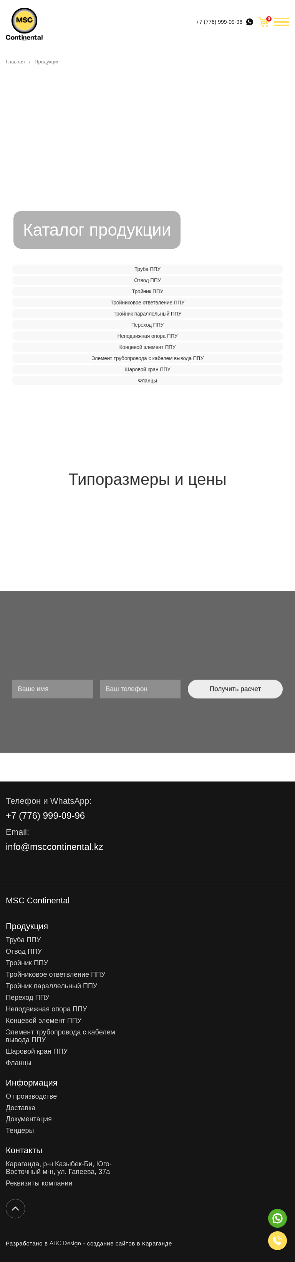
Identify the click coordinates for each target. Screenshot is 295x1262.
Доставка (20, 1108)
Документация (29, 1119)
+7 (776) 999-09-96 (219, 22)
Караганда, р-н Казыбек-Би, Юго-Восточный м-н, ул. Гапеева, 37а (59, 1168)
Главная (15, 62)
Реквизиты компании (39, 1183)
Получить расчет (203, 689)
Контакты (24, 1150)
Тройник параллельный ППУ (147, 314)
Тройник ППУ (148, 291)
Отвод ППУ (147, 280)
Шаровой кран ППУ (147, 369)
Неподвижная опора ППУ (147, 336)
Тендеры (20, 1130)
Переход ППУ (147, 325)
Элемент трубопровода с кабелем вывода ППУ (147, 358)
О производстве (31, 1096)
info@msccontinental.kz (54, 846)
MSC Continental (38, 900)
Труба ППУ (147, 269)
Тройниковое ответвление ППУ (147, 302)
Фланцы (147, 380)
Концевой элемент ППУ (147, 347)
